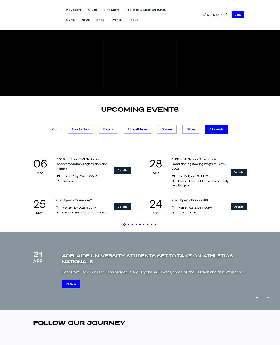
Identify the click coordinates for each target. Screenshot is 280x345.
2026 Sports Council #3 (190, 200)
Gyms (70, 20)
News (86, 20)
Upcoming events (140, 109)
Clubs (92, 10)
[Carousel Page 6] (144, 224)
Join (238, 15)
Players (108, 129)
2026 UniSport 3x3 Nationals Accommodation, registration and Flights (82, 164)
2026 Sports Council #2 (73, 200)
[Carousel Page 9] (155, 224)
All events (216, 129)
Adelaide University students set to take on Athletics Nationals (147, 258)
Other (190, 129)
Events (116, 20)
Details (122, 170)
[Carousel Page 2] (128, 224)
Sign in (220, 15)
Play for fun (80, 129)
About (133, 20)
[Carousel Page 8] (151, 224)
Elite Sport (111, 10)
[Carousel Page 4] (136, 224)
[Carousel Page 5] (140, 224)
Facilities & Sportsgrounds (146, 10)
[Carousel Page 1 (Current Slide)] (124, 224)
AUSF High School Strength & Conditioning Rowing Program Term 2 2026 (199, 164)
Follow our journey (79, 322)
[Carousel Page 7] (148, 224)
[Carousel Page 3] (132, 224)
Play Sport (73, 10)
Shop (100, 20)
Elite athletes (137, 129)
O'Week (166, 129)
